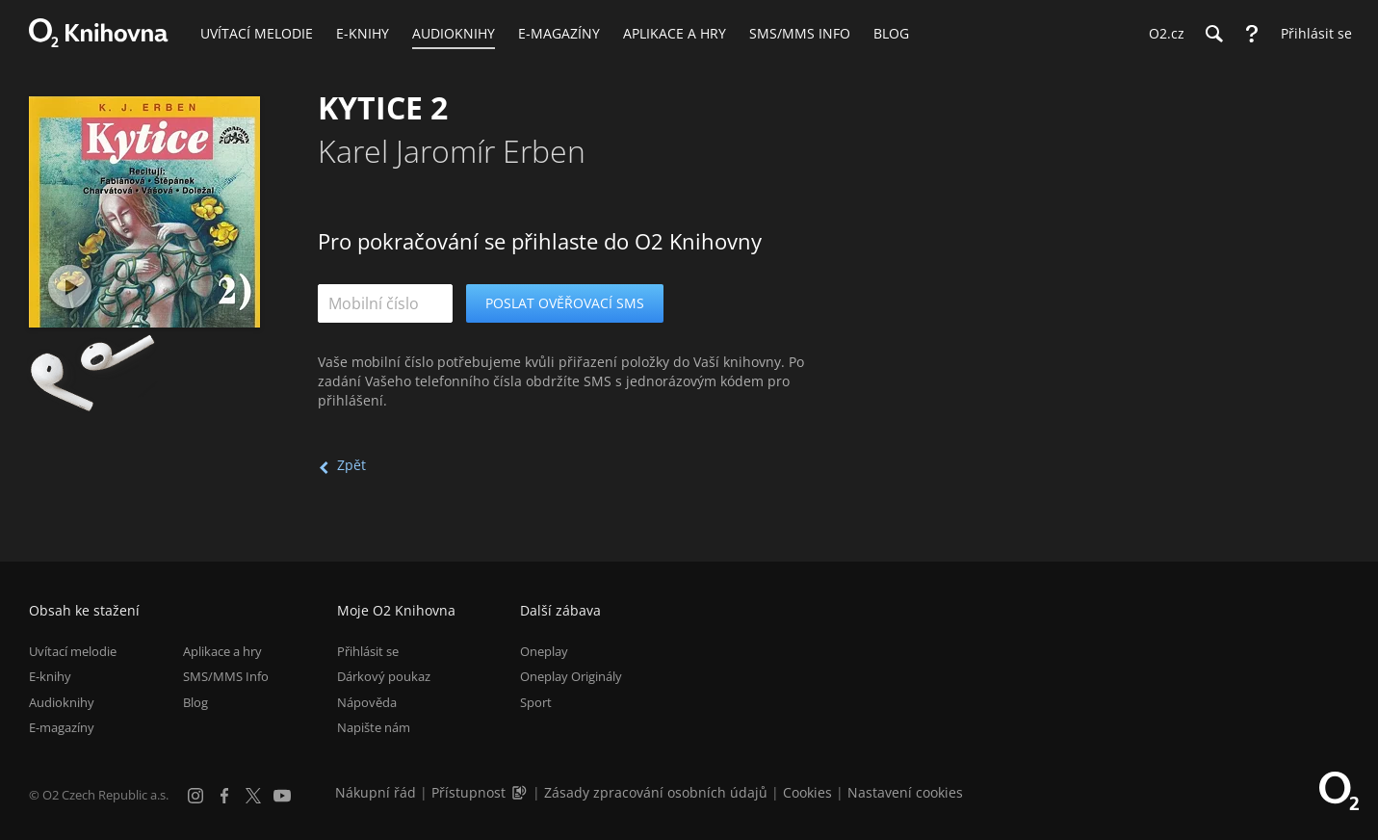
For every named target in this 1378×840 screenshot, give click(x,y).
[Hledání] (1213, 33)
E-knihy (50, 676)
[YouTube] (282, 795)
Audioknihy (61, 702)
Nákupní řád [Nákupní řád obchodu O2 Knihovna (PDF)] (375, 792)
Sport (536, 702)
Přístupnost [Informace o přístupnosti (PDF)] (468, 792)
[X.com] (253, 795)
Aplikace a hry (222, 651)
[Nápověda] (1252, 33)
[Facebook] (224, 795)
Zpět (351, 465)
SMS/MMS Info (226, 676)
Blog (195, 702)
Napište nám (373, 727)
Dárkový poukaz (383, 676)
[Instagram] (195, 795)
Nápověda (367, 702)
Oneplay (544, 651)
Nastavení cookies (905, 792)
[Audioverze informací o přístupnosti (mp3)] (521, 792)
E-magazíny (61, 727)
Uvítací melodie (73, 651)
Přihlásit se (368, 651)
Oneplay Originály (571, 676)
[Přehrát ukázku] (70, 286)
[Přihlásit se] (1311, 33)
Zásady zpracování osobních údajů (655, 792)
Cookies (807, 792)
